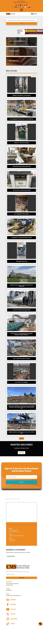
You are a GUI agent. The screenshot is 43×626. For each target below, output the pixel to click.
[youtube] (20, 5)
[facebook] (18, 5)
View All (21, 438)
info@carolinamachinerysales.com (22, 2)
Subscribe (21, 577)
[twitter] (23, 5)
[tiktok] (27, 5)
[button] (10, 556)
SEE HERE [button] (21, 452)
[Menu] (32, 14)
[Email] (21, 574)
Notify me (21, 482)
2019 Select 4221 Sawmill (21, 382)
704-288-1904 (22, 1)
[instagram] (25, 5)
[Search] (21, 20)
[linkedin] (16, 5)
